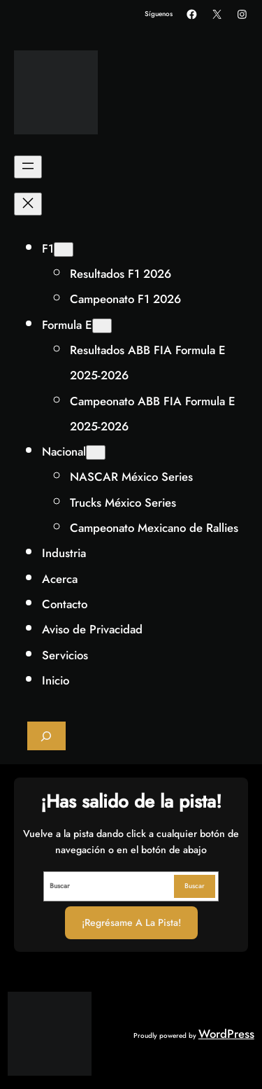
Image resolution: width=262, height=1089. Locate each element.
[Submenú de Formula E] (102, 325)
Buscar (194, 885)
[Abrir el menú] (28, 166)
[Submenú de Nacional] (95, 452)
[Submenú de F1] (63, 249)
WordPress (226, 1033)
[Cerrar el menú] (28, 204)
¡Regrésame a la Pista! (131, 922)
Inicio (55, 680)
